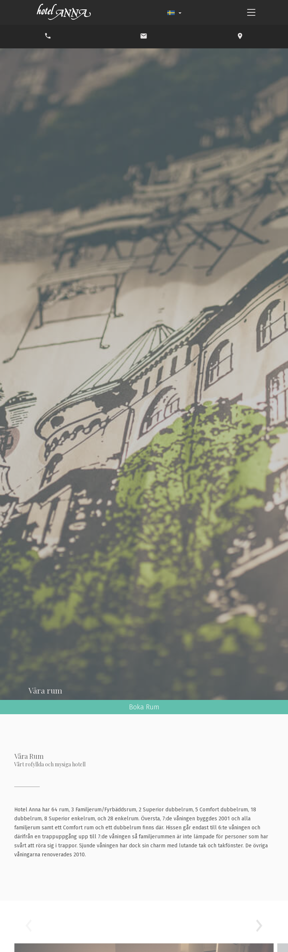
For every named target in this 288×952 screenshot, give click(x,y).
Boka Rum (144, 707)
